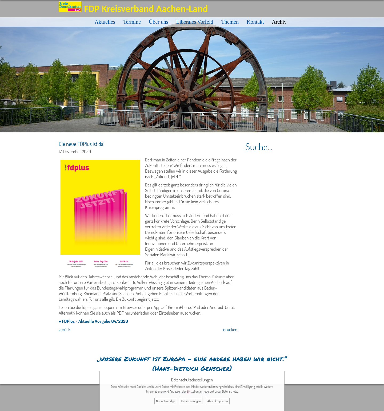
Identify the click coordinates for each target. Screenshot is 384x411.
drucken (230, 329)
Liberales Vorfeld (194, 22)
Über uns (158, 22)
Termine (132, 22)
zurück (64, 329)
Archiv (279, 22)
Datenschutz (229, 391)
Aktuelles (105, 22)
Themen (230, 22)
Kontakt (255, 22)
